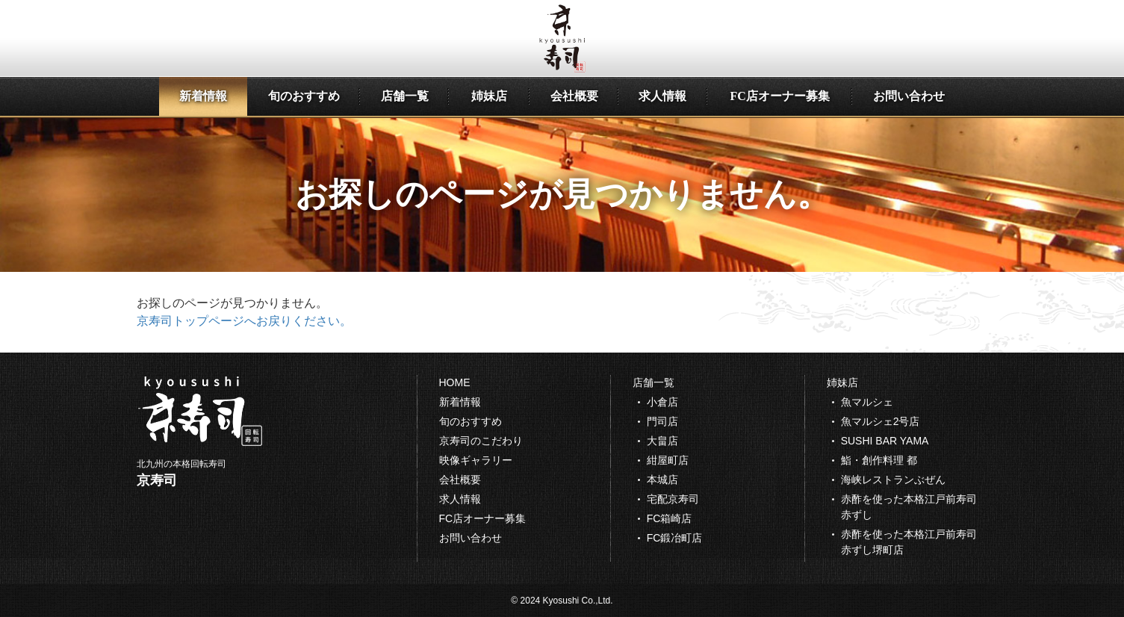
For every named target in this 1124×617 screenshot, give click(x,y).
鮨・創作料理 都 (879, 460)
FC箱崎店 (669, 518)
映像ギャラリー (475, 460)
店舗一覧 (405, 96)
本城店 (662, 480)
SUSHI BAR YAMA (885, 441)
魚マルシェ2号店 (880, 421)
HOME (455, 382)
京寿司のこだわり (481, 441)
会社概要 (574, 96)
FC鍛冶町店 (675, 538)
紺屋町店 (668, 460)
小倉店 (662, 402)
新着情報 (203, 96)
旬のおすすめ (304, 96)
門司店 (662, 421)
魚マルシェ (867, 402)
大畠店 (662, 441)
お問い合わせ (909, 96)
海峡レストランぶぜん (893, 480)
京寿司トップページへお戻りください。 (244, 320)
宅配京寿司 (673, 499)
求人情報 (662, 96)
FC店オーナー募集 (779, 96)
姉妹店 (489, 96)
